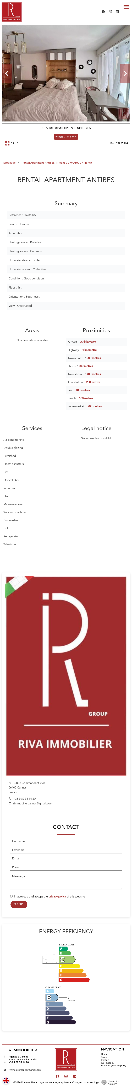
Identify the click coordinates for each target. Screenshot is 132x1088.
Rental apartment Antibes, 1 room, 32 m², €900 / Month (56, 162)
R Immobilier (23, 1050)
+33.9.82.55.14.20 (19, 1062)
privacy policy (57, 896)
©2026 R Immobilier (24, 1082)
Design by (109, 1082)
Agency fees (62, 1082)
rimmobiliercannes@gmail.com (32, 803)
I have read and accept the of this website (49, 896)
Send (19, 904)
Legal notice (45, 1082)
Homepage (9, 162)
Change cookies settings (85, 1082)
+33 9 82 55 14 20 (24, 798)
